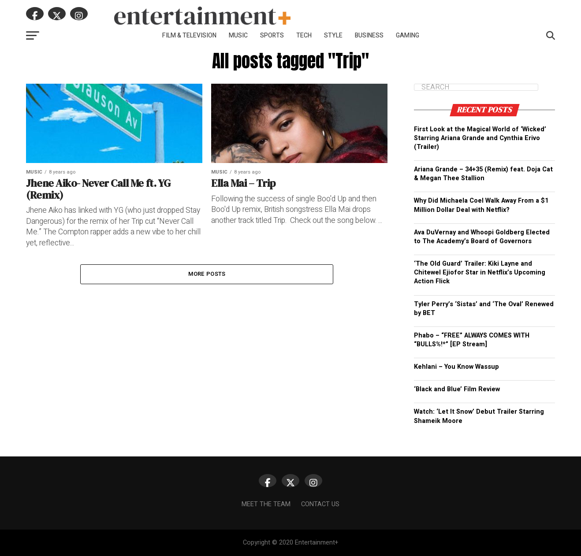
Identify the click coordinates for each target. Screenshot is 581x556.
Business (369, 35)
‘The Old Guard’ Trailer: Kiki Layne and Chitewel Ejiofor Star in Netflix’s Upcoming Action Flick (479, 272)
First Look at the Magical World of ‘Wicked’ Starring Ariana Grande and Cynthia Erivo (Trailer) (480, 138)
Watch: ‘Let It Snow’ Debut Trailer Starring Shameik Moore (479, 416)
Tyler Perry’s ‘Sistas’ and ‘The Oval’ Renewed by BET (484, 309)
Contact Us (320, 504)
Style (333, 35)
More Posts (207, 274)
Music (238, 35)
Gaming (407, 35)
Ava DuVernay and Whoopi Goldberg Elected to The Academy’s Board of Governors (482, 237)
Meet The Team (266, 504)
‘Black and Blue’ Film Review (457, 389)
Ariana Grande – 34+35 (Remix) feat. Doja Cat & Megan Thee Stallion (483, 174)
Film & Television (189, 35)
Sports (272, 35)
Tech (304, 35)
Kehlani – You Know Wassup (456, 366)
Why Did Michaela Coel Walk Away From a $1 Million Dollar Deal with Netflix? (481, 205)
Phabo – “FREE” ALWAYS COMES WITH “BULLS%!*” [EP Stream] (471, 340)
